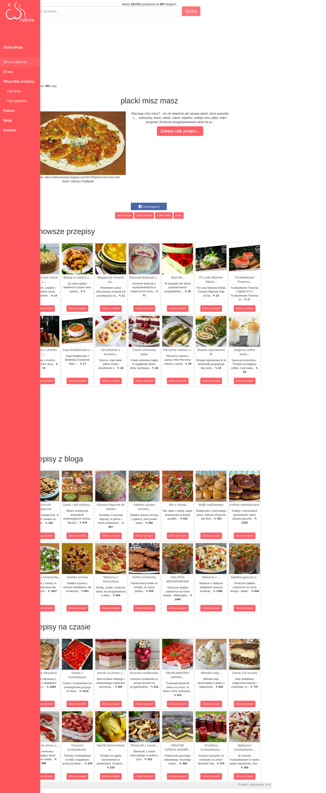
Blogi (7, 120)
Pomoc (9, 110)
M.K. (284, 784)
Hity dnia (11, 91)
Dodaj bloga (13, 47)
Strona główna (15, 62)
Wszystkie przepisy (19, 81)
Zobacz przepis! (59, 308)
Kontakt (9, 130)
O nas (8, 71)
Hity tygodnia (15, 101)
